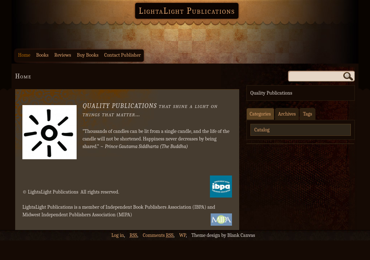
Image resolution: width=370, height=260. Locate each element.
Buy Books (88, 55)
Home (24, 55)
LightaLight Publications (187, 11)
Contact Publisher (122, 55)
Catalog (262, 130)
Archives (287, 114)
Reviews (62, 55)
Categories (260, 114)
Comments (158, 235)
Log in (117, 235)
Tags (307, 114)
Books (42, 55)
